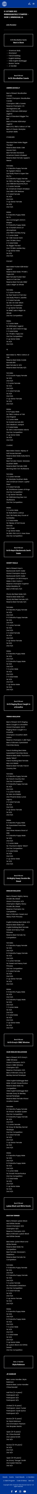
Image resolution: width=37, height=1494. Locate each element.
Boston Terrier (14, 63)
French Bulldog (14, 56)
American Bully (14, 50)
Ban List (31, 1481)
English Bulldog (15, 58)
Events (11, 1477)
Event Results (19, 1477)
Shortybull (13, 53)
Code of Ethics (22, 1481)
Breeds (5, 1477)
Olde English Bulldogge (18, 61)
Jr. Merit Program (9, 1481)
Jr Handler (13, 66)
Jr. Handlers (30, 1477)
